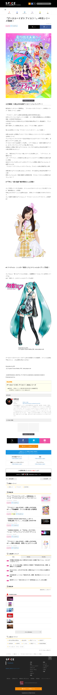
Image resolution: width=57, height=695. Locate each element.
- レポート (45, 667)
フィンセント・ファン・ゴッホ (15, 646)
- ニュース (45, 664)
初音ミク (10, 487)
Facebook (10, 663)
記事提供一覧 (14, 678)
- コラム (44, 669)
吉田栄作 (10, 643)
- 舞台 (31, 664)
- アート (31, 671)
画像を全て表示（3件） (28, 100)
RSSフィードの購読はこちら (29, 446)
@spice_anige (25, 402)
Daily (13, 556)
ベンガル (24, 643)
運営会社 (8, 678)
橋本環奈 (25, 487)
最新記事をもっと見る (45, 589)
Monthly (43, 556)
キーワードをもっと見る (44, 650)
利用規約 (38, 678)
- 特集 (44, 671)
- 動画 (44, 662)
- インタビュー (45, 665)
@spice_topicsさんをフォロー (13, 668)
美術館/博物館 (42, 643)
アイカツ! (18, 487)
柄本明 (17, 643)
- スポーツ (32, 673)
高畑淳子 (41, 640)
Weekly (28, 556)
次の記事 (47, 478)
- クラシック (32, 667)
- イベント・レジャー (34, 665)
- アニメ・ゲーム (33, 669)
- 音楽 (31, 662)
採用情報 (32, 678)
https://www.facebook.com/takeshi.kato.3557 (31, 403)
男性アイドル (32, 640)
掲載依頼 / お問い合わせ (24, 678)
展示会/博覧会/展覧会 (13, 640)
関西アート (32, 643)
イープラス (8, 654)
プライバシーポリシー (45, 678)
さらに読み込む (33, 632)
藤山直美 (23, 640)
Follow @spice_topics (17, 458)
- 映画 (31, 675)
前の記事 (10, 478)
